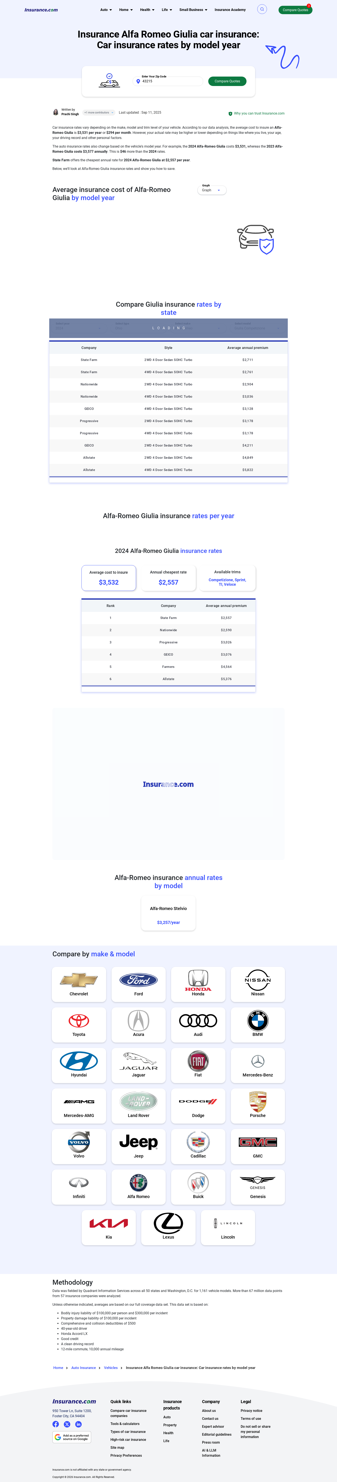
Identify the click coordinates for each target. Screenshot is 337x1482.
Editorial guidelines (216, 1434)
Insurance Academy (230, 10)
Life (166, 1441)
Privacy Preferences (126, 1455)
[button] (262, 9)
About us (209, 1411)
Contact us (210, 1419)
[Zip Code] (168, 81)
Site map (117, 1448)
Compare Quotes (295, 10)
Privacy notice (251, 1411)
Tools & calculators (124, 1424)
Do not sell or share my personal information (256, 1432)
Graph (206, 190)
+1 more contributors (96, 112)
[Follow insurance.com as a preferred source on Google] (81, 1437)
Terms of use (251, 1419)
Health (168, 1433)
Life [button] (165, 10)
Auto (167, 1417)
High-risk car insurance (128, 1440)
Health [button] (145, 10)
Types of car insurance (128, 1432)
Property (170, 1425)
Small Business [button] (191, 10)
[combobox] (212, 190)
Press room (211, 1442)
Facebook (55, 1424)
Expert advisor (213, 1427)
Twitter (67, 1424)
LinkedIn (78, 1424)
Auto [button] (104, 10)
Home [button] (124, 10)
